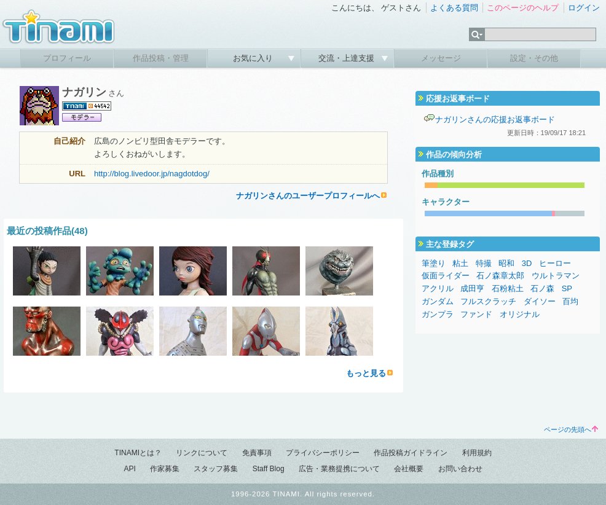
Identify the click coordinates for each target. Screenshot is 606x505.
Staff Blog (269, 468)
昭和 (506, 263)
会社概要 (408, 468)
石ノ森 (542, 288)
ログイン (584, 7)
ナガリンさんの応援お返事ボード (495, 119)
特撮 (484, 263)
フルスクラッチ (488, 301)
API (129, 468)
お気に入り (254, 58)
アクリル (438, 288)
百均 (570, 301)
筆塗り (434, 263)
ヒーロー (555, 263)
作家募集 (164, 468)
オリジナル (520, 314)
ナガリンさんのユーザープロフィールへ (308, 195)
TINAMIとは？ (138, 452)
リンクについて (201, 452)
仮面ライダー (446, 275)
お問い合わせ (460, 468)
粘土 (460, 263)
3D (527, 263)
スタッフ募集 (216, 468)
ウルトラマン (556, 275)
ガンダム (438, 301)
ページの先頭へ (571, 429)
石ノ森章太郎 (500, 275)
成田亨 (472, 288)
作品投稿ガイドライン (410, 452)
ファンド (476, 314)
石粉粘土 (508, 288)
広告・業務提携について (339, 468)
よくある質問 (454, 7)
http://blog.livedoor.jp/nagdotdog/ (152, 173)
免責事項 (257, 452)
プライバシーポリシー (323, 452)
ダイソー (540, 301)
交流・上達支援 (347, 58)
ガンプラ (438, 314)
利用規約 (477, 452)
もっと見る (366, 373)
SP (567, 288)
